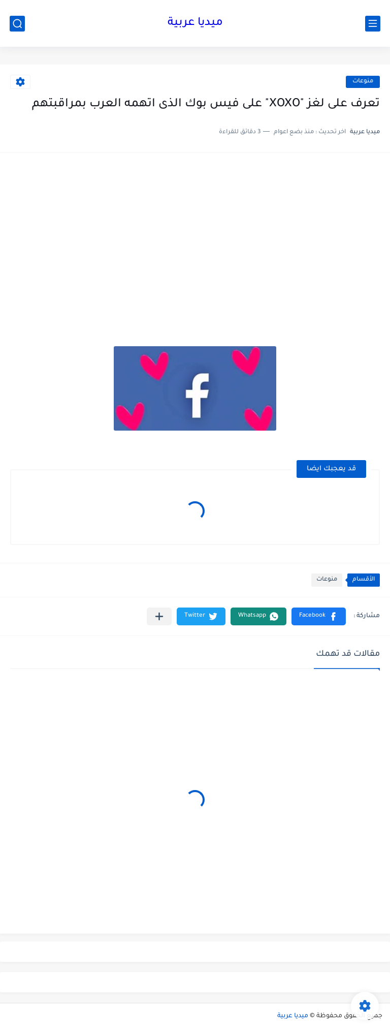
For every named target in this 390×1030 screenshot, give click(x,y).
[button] (318, 616)
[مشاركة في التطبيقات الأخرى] (159, 616)
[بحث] (17, 24)
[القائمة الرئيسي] (372, 24)
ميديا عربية (195, 23)
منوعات (362, 81)
